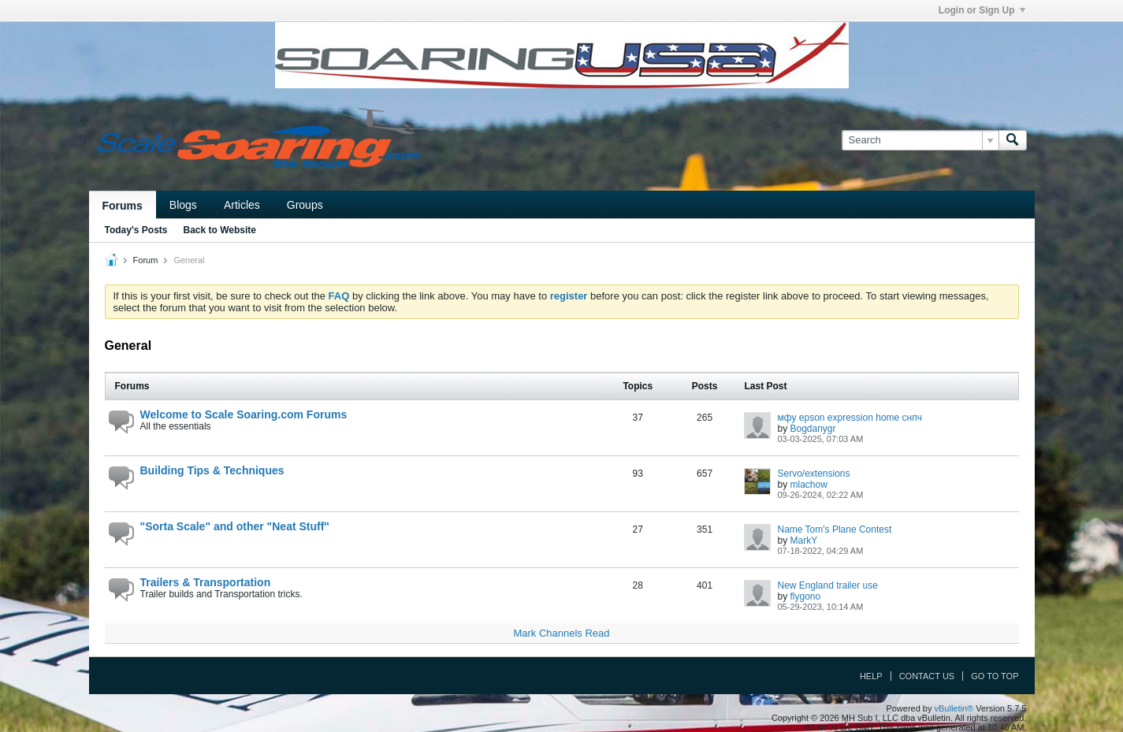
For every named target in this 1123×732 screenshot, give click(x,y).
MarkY (804, 540)
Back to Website (220, 230)
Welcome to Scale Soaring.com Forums (244, 414)
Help (871, 676)
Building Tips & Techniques (212, 470)
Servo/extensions (813, 473)
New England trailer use (827, 585)
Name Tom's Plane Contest (834, 529)
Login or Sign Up (982, 10)
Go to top (994, 676)
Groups (305, 205)
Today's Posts (136, 230)
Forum (145, 260)
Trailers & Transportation (205, 582)
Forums (122, 205)
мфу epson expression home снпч (849, 417)
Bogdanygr (813, 428)
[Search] (920, 140)
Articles (242, 205)
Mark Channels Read (561, 633)
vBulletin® (954, 708)
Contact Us (927, 676)
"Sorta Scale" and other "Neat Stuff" (234, 526)
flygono (805, 596)
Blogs (183, 205)
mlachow (808, 484)
